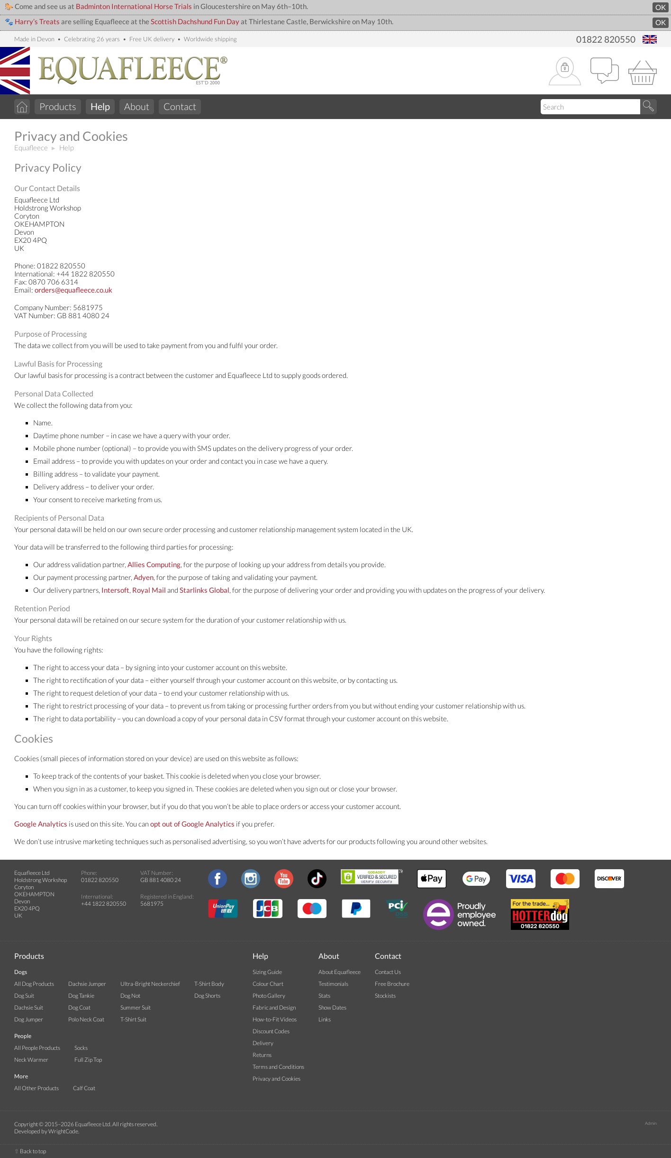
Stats (324, 995)
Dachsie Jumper (87, 983)
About (136, 106)
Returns (262, 1054)
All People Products (37, 1047)
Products (57, 106)
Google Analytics (40, 824)
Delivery (263, 1043)
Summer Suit (135, 1007)
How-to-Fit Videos (275, 1019)
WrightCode (63, 1131)
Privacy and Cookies (276, 1078)
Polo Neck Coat (86, 1019)
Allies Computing (154, 565)
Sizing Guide (267, 971)
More (21, 1076)
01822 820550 (605, 39)
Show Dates (332, 1007)
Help (66, 148)
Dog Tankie (81, 995)
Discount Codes (271, 1031)
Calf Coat (84, 1088)
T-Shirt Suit (133, 1019)
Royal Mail (149, 590)
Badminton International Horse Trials (134, 6)
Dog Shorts (207, 995)
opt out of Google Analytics (192, 824)
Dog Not (130, 995)
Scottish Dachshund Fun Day (195, 22)
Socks (81, 1047)
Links (324, 1019)
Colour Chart (268, 983)
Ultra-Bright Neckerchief (150, 983)
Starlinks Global (204, 590)
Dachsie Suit (28, 1007)
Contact (179, 106)
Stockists (385, 995)
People (22, 1035)
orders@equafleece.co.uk (73, 290)
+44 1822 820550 (103, 903)
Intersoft (115, 590)
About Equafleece (339, 971)
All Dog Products (34, 983)
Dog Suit (24, 995)
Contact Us (388, 971)
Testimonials (333, 983)
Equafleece (31, 148)
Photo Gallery (269, 995)
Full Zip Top (88, 1059)
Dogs (20, 971)
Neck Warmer (31, 1059)
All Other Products (36, 1088)
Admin (651, 1123)
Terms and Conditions (278, 1066)
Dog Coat (79, 1007)
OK (660, 7)
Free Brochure (392, 983)
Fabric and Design (274, 1007)
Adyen (144, 577)
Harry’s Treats (37, 22)
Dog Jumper (28, 1019)
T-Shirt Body (209, 983)
